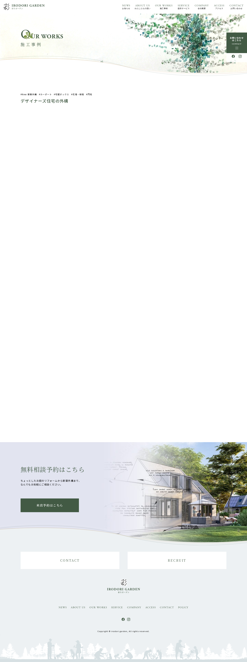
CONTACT (237, 7)
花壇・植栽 (78, 97)
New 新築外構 (29, 97)
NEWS (126, 7)
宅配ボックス (62, 97)
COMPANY (202, 7)
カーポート (46, 97)
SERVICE (184, 7)
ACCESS (219, 7)
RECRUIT (177, 560)
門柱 (90, 97)
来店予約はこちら (49, 505)
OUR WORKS (164, 7)
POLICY (183, 607)
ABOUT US (142, 7)
